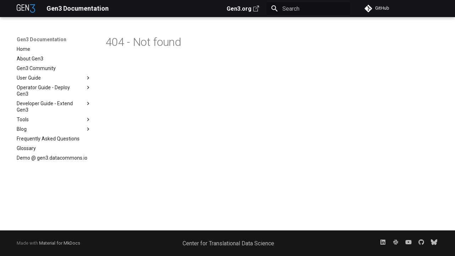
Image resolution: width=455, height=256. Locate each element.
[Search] (308, 8)
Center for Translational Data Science (228, 243)
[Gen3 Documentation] (26, 8)
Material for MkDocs (59, 243)
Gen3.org (243, 8)
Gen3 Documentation (41, 39)
